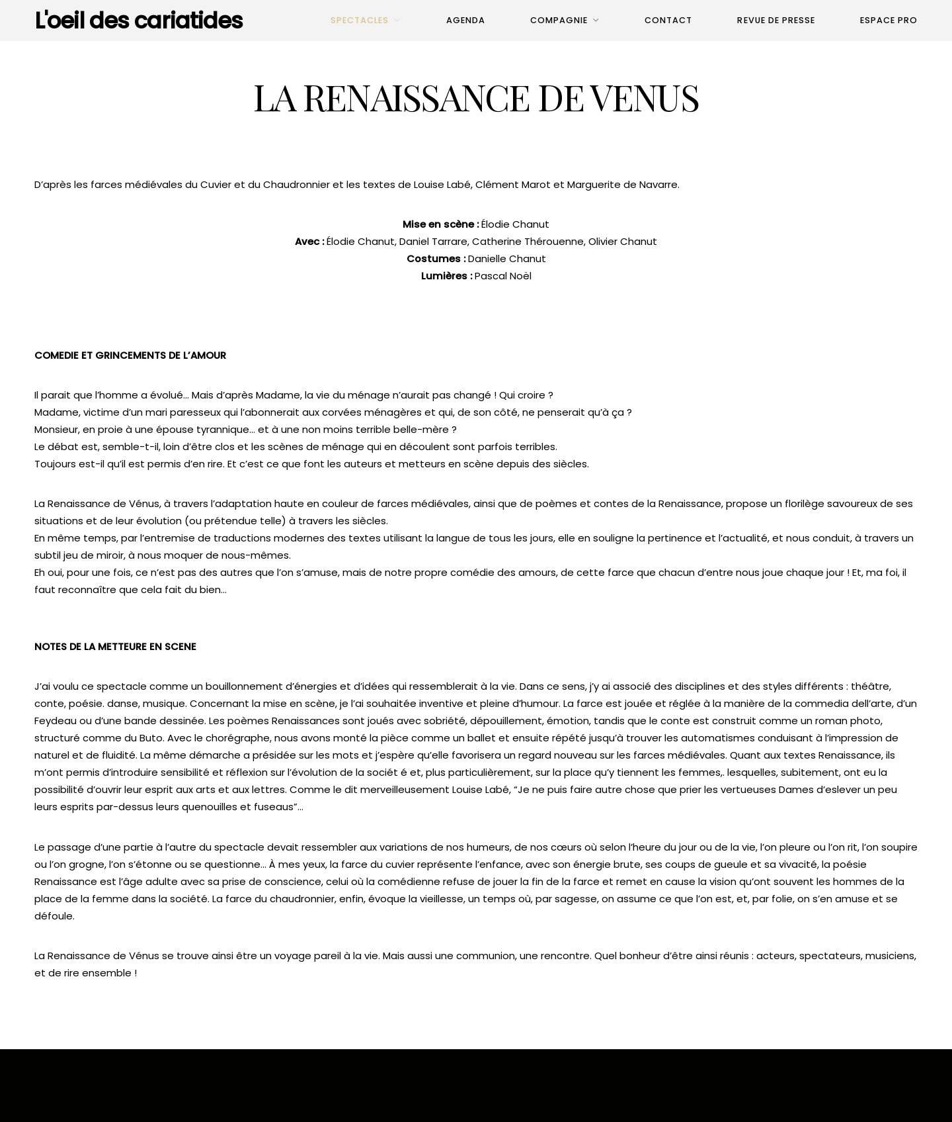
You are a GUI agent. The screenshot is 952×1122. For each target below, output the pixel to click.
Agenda (465, 20)
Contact (668, 20)
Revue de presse (775, 20)
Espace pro (889, 20)
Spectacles (360, 20)
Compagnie (559, 20)
